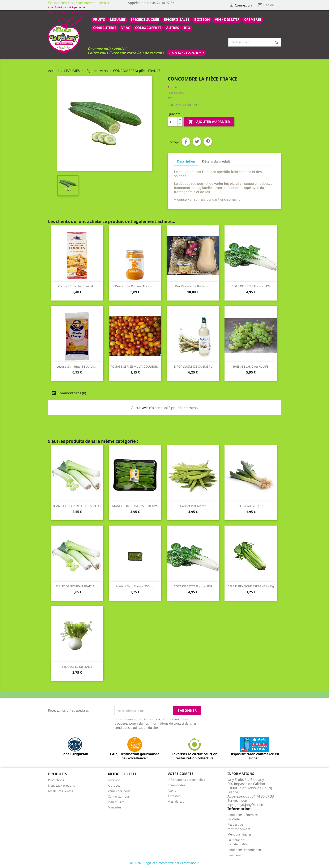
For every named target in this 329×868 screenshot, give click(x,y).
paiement (234, 855)
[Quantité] (173, 121)
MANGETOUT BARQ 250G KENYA (135, 506)
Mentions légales (239, 834)
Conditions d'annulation (244, 849)
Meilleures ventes (60, 791)
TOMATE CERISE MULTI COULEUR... (134, 366)
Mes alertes (176, 801)
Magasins (114, 807)
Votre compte (180, 773)
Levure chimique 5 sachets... (77, 366)
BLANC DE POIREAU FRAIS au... (77, 586)
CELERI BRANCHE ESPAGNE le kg (251, 586)
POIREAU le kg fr (250, 506)
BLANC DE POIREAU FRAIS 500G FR (77, 506)
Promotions (56, 780)
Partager (186, 141)
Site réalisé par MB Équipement (147, 7)
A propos (114, 785)
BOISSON (202, 19)
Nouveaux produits (61, 785)
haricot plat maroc (193, 506)
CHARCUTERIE (104, 27)
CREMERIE (252, 19)
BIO (187, 27)
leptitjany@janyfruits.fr (245, 804)
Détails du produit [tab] (216, 161)
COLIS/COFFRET (148, 27)
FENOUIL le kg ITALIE (77, 666)
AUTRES (172, 27)
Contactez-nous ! (186, 52)
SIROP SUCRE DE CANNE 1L (193, 366)
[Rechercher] (254, 42)
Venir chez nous (119, 791)
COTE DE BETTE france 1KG (251, 286)
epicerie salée (176, 19)
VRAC (125, 27)
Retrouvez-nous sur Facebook (67, 7)
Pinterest (208, 141)
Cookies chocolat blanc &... (77, 286)
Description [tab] (186, 161)
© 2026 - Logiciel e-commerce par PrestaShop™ (164, 862)
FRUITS (99, 19)
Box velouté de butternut (193, 286)
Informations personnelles (186, 779)
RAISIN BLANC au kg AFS (250, 366)
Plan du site (116, 802)
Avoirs (172, 790)
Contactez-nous (119, 796)
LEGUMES (118, 19)
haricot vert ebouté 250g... (135, 586)
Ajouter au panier (209, 121)
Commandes (176, 785)
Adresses (174, 796)
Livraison (114, 780)
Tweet (197, 141)
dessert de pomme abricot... (135, 286)
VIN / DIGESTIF (227, 19)
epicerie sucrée (145, 19)
